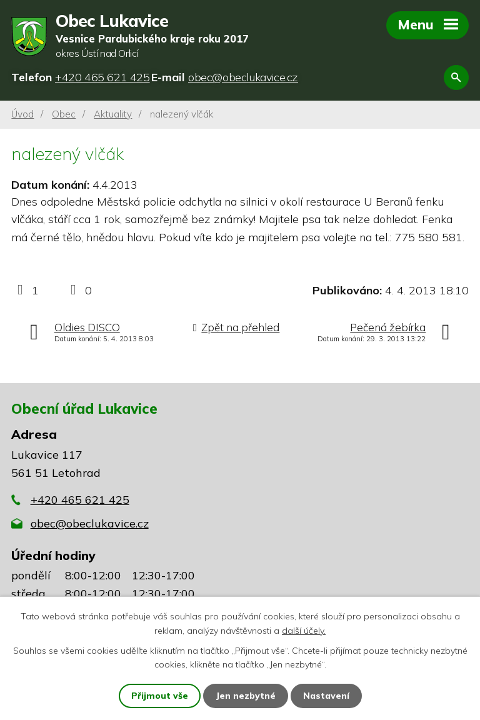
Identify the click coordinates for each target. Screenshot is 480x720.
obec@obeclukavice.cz (90, 523)
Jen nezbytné (246, 695)
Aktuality (113, 114)
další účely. (304, 630)
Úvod (22, 114)
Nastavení (326, 695)
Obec (64, 114)
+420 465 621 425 (80, 499)
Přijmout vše (159, 695)
